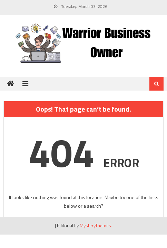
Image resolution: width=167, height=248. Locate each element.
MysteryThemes (95, 225)
